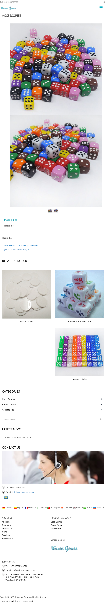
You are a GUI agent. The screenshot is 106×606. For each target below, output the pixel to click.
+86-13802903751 (11, 2)
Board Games (9, 404)
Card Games (8, 399)
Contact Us (7, 528)
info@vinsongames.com (23, 492)
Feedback (6, 525)
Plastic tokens (26, 321)
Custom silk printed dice (79, 321)
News (4, 531)
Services (6, 535)
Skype (104, 2)
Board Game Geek (25, 601)
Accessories (11, 15)
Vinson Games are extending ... (19, 437)
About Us (6, 521)
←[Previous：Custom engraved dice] (21, 245)
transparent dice (79, 379)
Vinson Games (23, 597)
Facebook (100, 2)
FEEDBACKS (7, 538)
